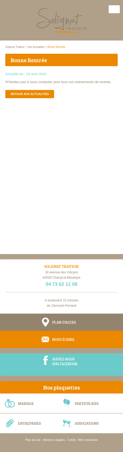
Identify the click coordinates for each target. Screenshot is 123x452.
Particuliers (87, 403)
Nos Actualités (36, 47)
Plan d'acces (64, 322)
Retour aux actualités (30, 94)
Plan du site (32, 439)
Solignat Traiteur (15, 47)
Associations (87, 423)
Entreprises (29, 423)
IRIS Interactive (88, 439)
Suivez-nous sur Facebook (64, 361)
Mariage (26, 403)
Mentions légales (54, 439)
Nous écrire (63, 339)
